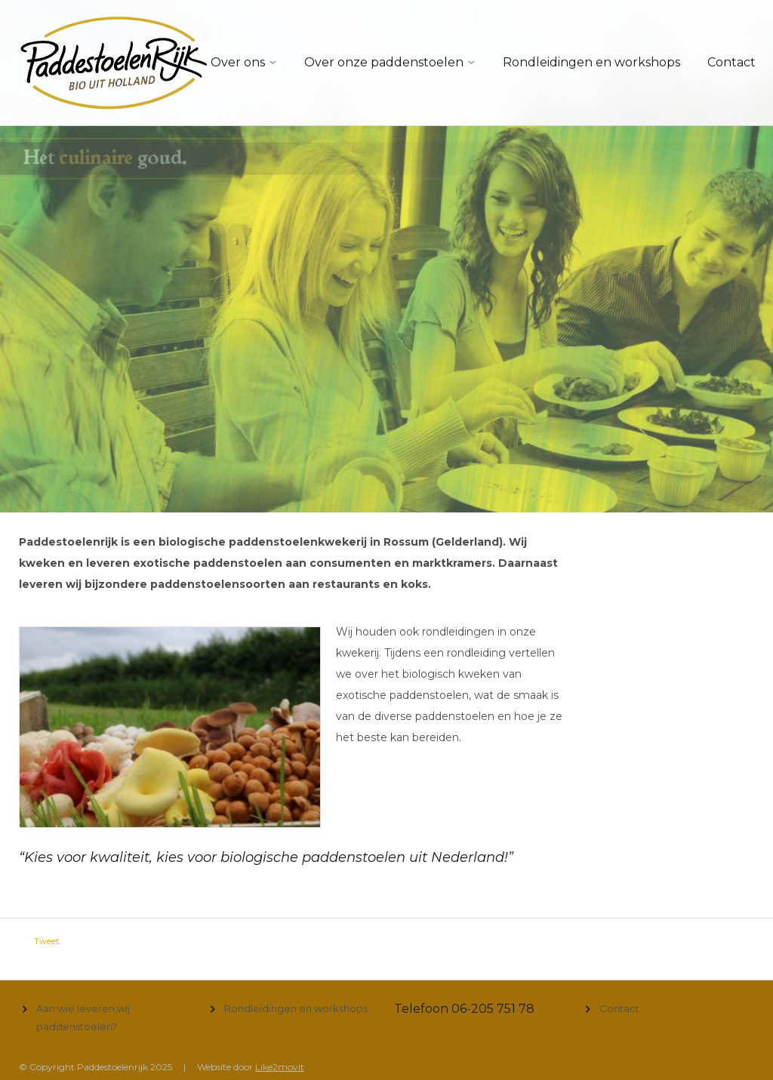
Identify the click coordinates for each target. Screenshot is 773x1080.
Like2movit (279, 1066)
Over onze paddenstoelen (383, 62)
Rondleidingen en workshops (591, 62)
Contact (731, 62)
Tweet (46, 941)
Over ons (238, 62)
